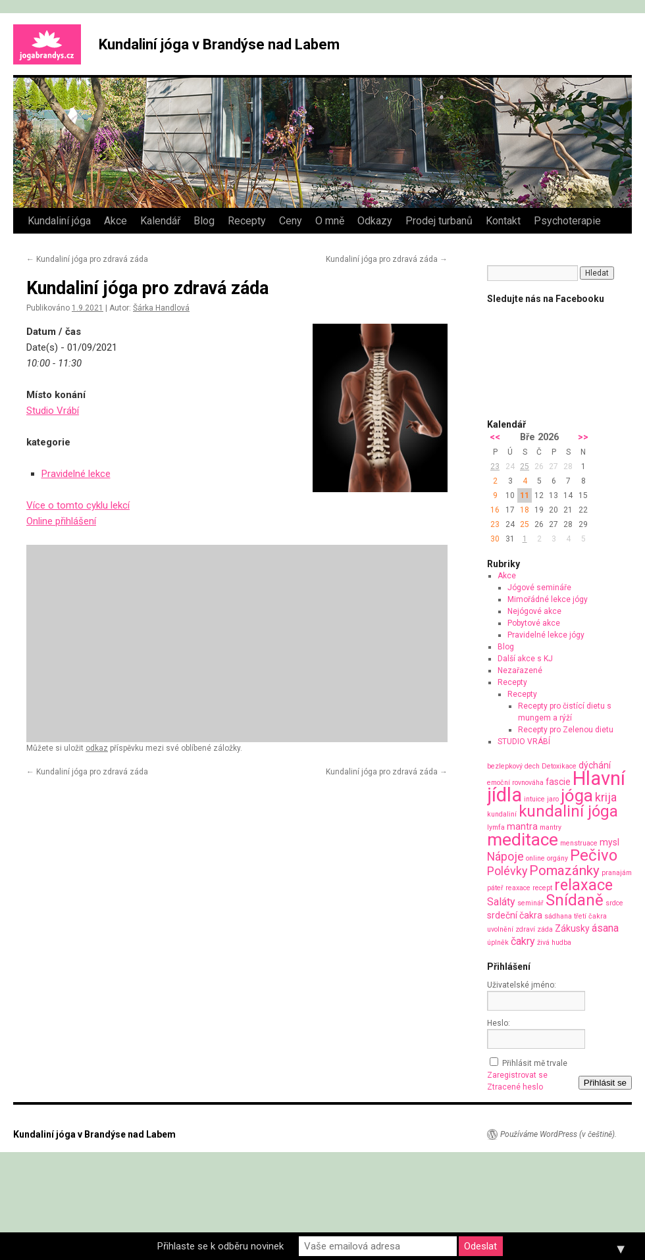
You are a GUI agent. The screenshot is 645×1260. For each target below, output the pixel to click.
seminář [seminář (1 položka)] (530, 903)
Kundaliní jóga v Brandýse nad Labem (219, 44)
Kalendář (160, 220)
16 (495, 510)
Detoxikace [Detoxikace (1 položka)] (559, 766)
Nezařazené (520, 670)
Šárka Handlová (161, 308)
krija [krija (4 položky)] (606, 797)
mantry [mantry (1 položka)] (550, 827)
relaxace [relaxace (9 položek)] (583, 885)
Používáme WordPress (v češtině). (558, 1134)
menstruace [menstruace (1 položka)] (579, 843)
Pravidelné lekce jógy (545, 635)
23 (495, 466)
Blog (204, 220)
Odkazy (374, 220)
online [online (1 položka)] (535, 858)
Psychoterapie (567, 220)
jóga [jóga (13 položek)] (577, 795)
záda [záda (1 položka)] (545, 929)
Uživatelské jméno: (521, 985)
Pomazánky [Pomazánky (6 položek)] (564, 870)
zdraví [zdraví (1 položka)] (525, 929)
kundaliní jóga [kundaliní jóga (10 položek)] (568, 811)
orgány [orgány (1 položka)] (557, 858)
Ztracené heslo (515, 1087)
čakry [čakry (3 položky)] (523, 941)
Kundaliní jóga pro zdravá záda (87, 259)
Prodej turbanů (439, 220)
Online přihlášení (61, 521)
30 (495, 538)
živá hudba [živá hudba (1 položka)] (554, 942)
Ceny (290, 220)
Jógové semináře (539, 587)
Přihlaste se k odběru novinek (220, 1246)
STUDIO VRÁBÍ (524, 741)
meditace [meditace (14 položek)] (522, 839)
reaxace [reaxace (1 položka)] (517, 888)
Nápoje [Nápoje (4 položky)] (505, 856)
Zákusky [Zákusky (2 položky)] (572, 928)
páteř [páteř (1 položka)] (495, 888)
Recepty (247, 220)
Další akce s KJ (525, 658)
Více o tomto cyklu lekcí (78, 505)
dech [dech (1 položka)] (532, 766)
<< (495, 437)
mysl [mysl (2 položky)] (609, 842)
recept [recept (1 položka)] (542, 888)
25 (524, 466)
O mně (329, 220)
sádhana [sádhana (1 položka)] (558, 916)
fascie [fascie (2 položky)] (558, 781)
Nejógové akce (534, 611)
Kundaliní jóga (59, 220)
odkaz (97, 748)
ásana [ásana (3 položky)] (605, 928)
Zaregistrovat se (517, 1075)
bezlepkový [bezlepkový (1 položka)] (505, 766)
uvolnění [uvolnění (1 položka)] (500, 929)
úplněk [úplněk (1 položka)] (498, 942)
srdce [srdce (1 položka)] (614, 903)
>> (583, 437)
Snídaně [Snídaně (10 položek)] (575, 900)
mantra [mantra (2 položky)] (522, 826)
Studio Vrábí (52, 410)
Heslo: (498, 1023)
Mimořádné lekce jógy (547, 599)
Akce (115, 220)
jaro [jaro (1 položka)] (553, 799)
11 (524, 495)
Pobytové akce (533, 623)
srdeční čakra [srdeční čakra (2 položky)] (514, 915)
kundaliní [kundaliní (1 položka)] (502, 814)
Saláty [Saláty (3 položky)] (501, 901)
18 (524, 510)
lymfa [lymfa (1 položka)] (496, 827)
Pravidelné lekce (76, 474)
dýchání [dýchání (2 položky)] (595, 765)
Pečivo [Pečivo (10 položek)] (593, 855)
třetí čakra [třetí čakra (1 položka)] (590, 916)
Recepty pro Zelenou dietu (565, 729)
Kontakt (503, 220)
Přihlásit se (605, 1083)
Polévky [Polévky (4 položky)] (507, 871)
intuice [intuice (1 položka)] (534, 799)
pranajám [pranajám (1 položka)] (617, 873)
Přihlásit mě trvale (534, 1063)
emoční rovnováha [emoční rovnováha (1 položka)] (515, 782)
